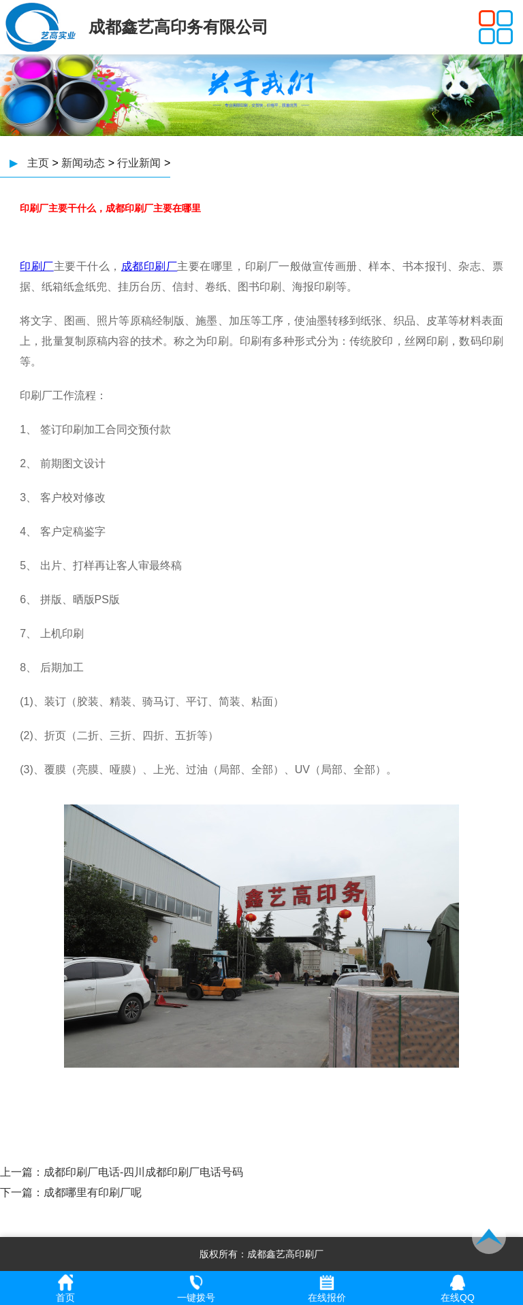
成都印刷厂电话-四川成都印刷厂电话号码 (143, 1172)
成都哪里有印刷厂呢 (93, 1192)
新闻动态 (83, 163)
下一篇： (22, 1192)
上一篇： (22, 1172)
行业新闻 (139, 163)
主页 (38, 163)
